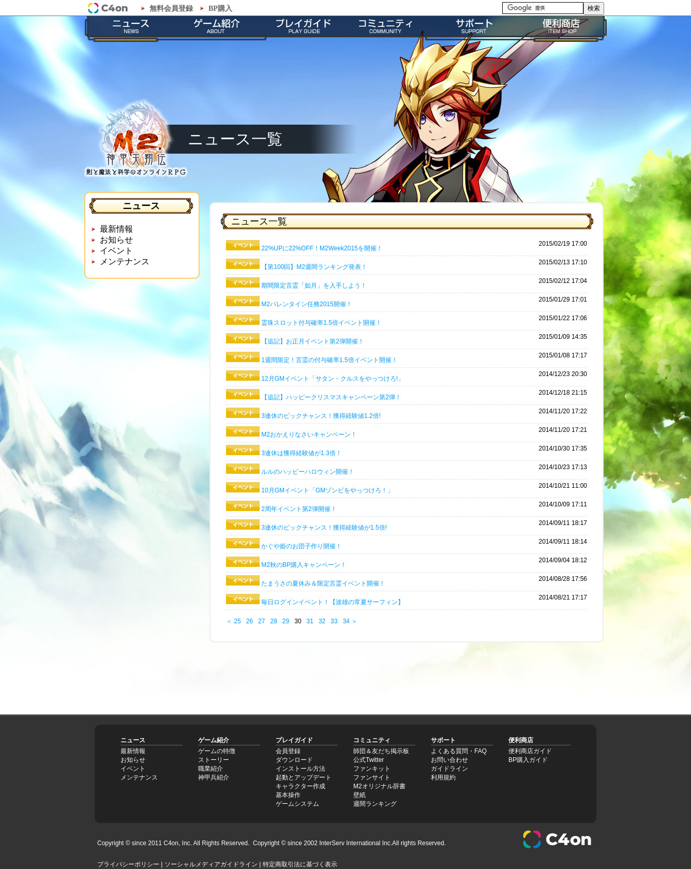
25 (237, 621)
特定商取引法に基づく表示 (300, 864)
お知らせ (116, 239)
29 (285, 621)
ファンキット (371, 768)
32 (322, 621)
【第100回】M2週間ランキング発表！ (314, 267)
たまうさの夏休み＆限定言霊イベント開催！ (323, 583)
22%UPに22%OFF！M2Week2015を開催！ (322, 248)
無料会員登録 (171, 8)
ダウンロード (294, 759)
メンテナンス (124, 261)
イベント (116, 250)
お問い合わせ (449, 759)
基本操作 (288, 795)
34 (346, 621)
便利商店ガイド (530, 751)
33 (334, 621)
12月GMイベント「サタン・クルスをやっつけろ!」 (332, 378)
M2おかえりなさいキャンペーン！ (309, 434)
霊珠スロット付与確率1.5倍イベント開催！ (321, 322)
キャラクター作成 (300, 786)
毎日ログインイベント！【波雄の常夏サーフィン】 (332, 602)
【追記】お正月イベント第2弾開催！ (312, 341)
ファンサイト (371, 777)
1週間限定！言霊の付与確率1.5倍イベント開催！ (329, 360)
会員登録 (288, 751)
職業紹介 (210, 768)
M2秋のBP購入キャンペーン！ (304, 564)
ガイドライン (449, 768)
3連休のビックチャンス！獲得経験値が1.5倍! (324, 527)
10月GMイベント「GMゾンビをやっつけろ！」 (327, 490)
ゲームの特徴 (216, 751)
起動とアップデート (304, 777)
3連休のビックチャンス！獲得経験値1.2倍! (321, 415)
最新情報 (116, 228)
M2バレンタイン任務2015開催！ (306, 304)
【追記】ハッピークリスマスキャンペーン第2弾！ (331, 397)
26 (249, 621)
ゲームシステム (297, 803)
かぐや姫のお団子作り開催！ (301, 546)
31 (310, 621)
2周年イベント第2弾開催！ (298, 509)
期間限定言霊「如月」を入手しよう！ (314, 285)
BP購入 (220, 8)
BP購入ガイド (528, 759)
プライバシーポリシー (128, 864)
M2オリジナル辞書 (379, 786)
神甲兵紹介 (213, 777)
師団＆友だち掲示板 (381, 751)
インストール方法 (300, 768)
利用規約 (443, 777)
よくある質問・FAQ (459, 751)
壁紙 (359, 795)
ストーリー (213, 759)
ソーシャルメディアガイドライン (211, 864)
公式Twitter (368, 759)
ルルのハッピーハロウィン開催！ (307, 471)
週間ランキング (375, 803)
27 (261, 621)
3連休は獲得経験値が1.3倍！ (301, 453)
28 (273, 621)
